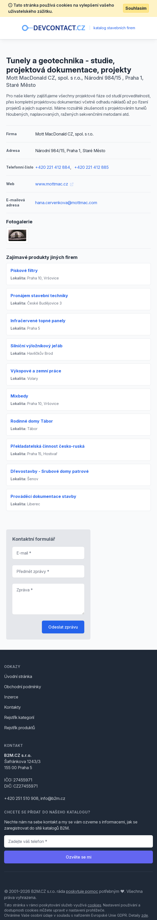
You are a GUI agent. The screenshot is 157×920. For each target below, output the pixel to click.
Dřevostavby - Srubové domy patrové (50, 471)
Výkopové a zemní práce (36, 370)
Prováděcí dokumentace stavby (43, 496)
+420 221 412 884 (52, 167)
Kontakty (12, 707)
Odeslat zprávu (63, 627)
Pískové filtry (24, 270)
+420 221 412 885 (91, 167)
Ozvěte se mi (78, 857)
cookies (94, 905)
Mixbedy (19, 396)
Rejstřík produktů (19, 727)
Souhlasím (135, 8)
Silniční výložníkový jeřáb (36, 345)
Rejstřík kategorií (19, 717)
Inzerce (11, 696)
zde (144, 915)
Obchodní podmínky (22, 686)
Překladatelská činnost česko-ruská (48, 446)
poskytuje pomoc (82, 891)
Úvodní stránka (18, 676)
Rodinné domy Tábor (32, 421)
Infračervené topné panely (38, 320)
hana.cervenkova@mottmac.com (66, 202)
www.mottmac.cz (54, 183)
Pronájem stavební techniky (39, 295)
